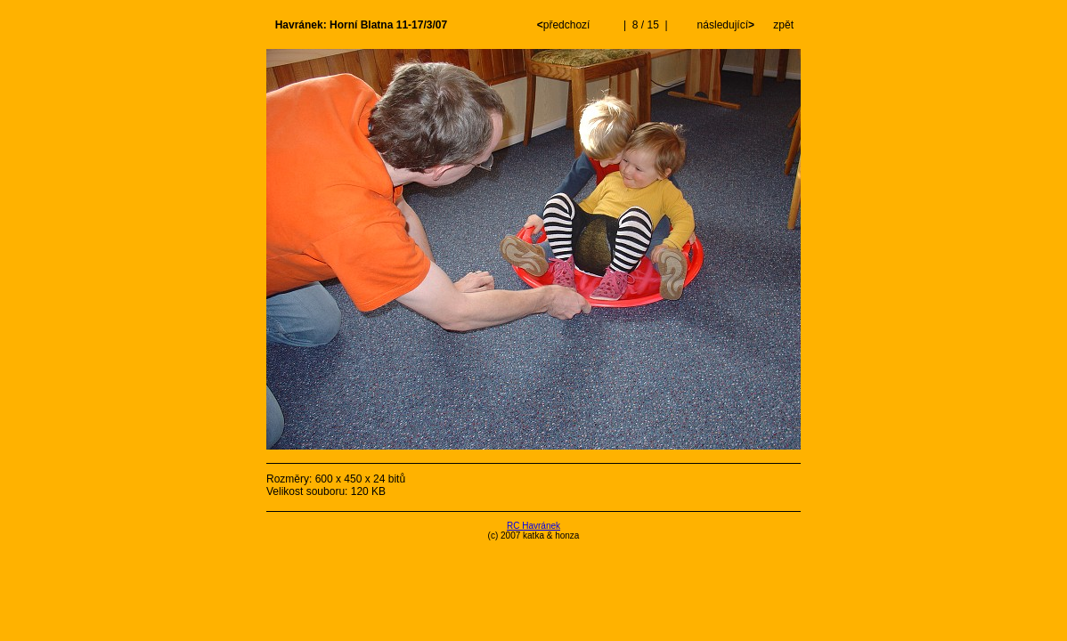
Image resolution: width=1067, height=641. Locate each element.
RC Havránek (533, 526)
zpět (783, 25)
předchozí (565, 25)
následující (724, 25)
